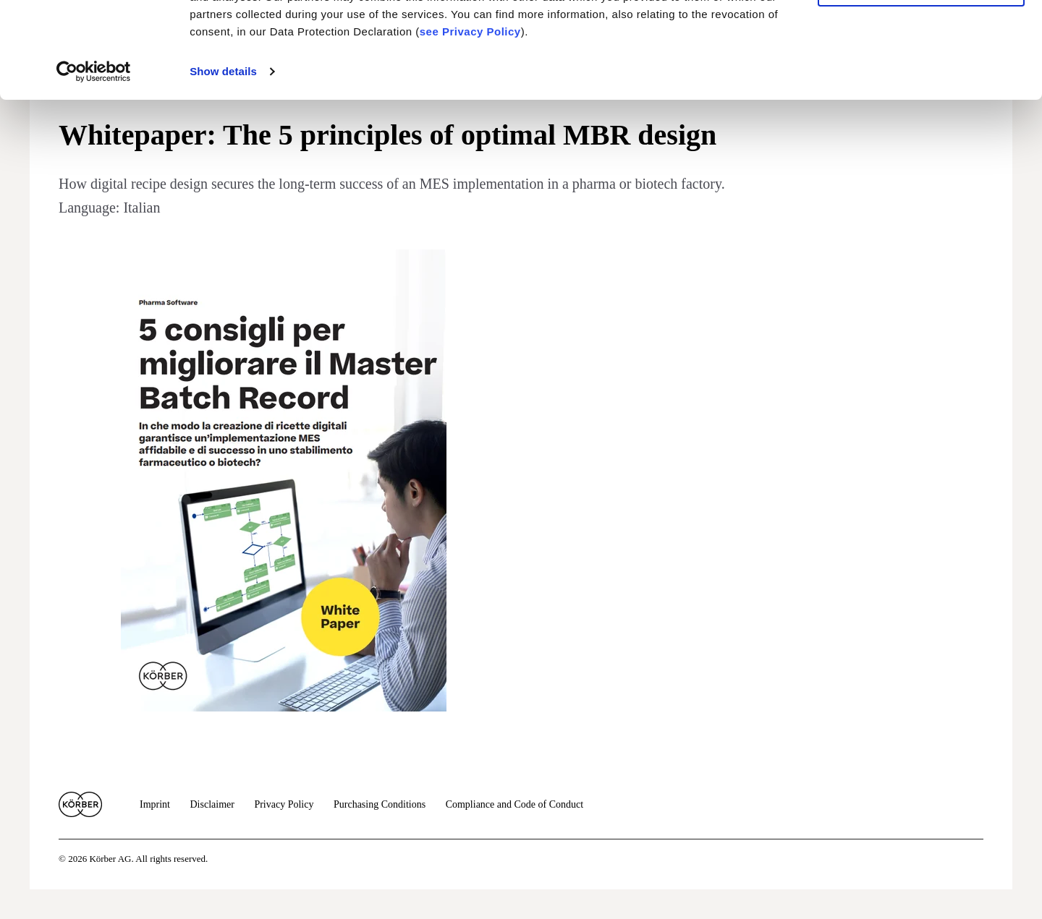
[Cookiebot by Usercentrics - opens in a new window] (93, 162)
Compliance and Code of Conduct (515, 804)
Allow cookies (921, 36)
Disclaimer (212, 804)
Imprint (155, 804)
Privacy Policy (283, 804)
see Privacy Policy (470, 122)
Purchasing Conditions (379, 804)
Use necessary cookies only (921, 78)
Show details (223, 161)
